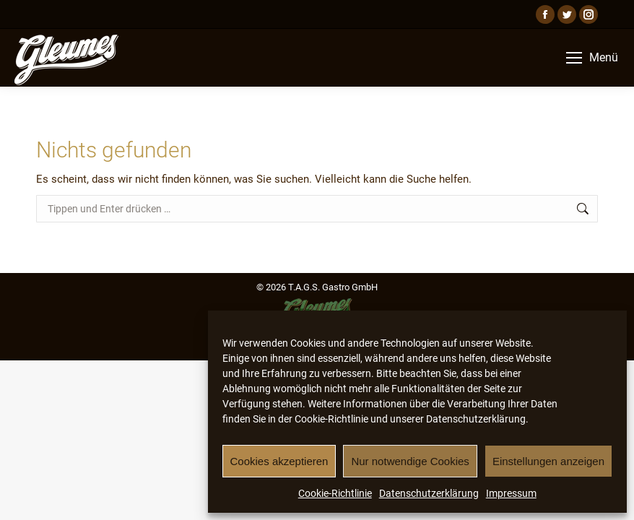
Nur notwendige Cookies (410, 461)
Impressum (511, 493)
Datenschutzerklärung (429, 493)
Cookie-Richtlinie (335, 493)
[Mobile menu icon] (592, 58)
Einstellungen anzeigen (548, 461)
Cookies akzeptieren (279, 461)
